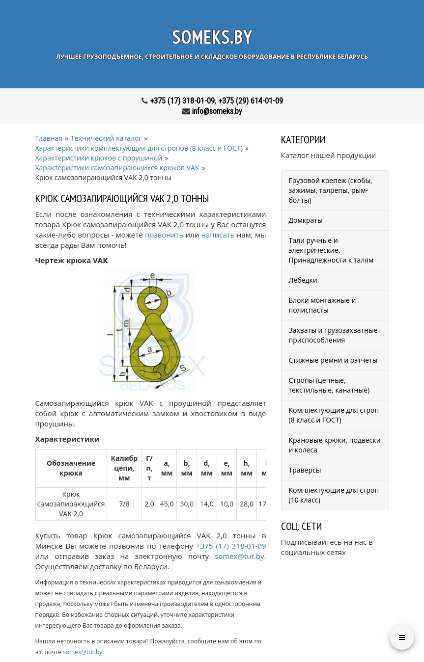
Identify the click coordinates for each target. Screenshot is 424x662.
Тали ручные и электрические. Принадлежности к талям (331, 250)
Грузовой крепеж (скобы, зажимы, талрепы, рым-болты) (330, 190)
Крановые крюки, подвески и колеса (335, 444)
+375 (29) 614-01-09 (250, 101)
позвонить (164, 234)
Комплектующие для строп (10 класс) (334, 494)
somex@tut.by (239, 556)
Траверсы (305, 470)
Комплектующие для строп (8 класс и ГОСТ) (334, 414)
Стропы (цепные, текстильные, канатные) (329, 385)
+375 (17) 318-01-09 (182, 101)
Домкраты (306, 220)
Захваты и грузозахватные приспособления (333, 334)
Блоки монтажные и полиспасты (322, 305)
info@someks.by (217, 111)
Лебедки (303, 280)
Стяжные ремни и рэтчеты (333, 360)
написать (218, 234)
